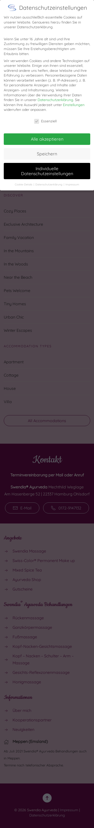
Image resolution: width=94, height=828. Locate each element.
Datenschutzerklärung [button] (49, 180)
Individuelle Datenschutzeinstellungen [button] (47, 167)
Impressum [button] (72, 180)
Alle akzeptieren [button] (47, 135)
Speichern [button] (47, 150)
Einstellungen (73, 101)
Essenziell (45, 117)
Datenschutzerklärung (55, 96)
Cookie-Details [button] (24, 180)
